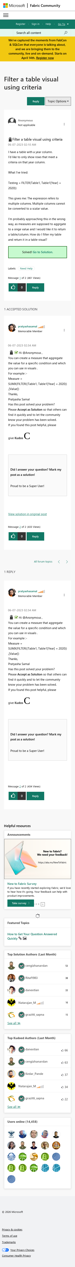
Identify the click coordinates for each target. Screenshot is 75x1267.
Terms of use (9, 1235)
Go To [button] (61, 24)
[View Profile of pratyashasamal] (27, 326)
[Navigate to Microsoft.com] (14, 5)
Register (20, 23)
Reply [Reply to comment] (35, 536)
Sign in (35, 23)
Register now (45, 58)
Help (48, 23)
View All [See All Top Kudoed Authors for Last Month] (14, 1107)
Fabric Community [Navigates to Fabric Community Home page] (45, 5)
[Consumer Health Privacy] (37, 1256)
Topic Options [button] (57, 101)
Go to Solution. (43, 252)
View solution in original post (27, 514)
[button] (36, 101)
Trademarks (9, 1242)
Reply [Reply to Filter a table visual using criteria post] (35, 287)
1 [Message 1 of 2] (20, 277)
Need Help (26, 268)
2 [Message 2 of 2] (20, 526)
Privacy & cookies (12, 1229)
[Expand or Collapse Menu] (6, 15)
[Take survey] (20, 903)
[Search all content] (42, 33)
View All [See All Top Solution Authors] (14, 1023)
